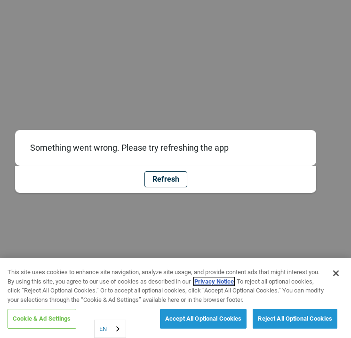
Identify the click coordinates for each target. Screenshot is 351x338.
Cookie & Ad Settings (42, 318)
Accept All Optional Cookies (203, 318)
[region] (175, 298)
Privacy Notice (214, 281)
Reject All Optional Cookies (295, 318)
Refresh (165, 179)
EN (103, 328)
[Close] (336, 273)
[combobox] (110, 329)
